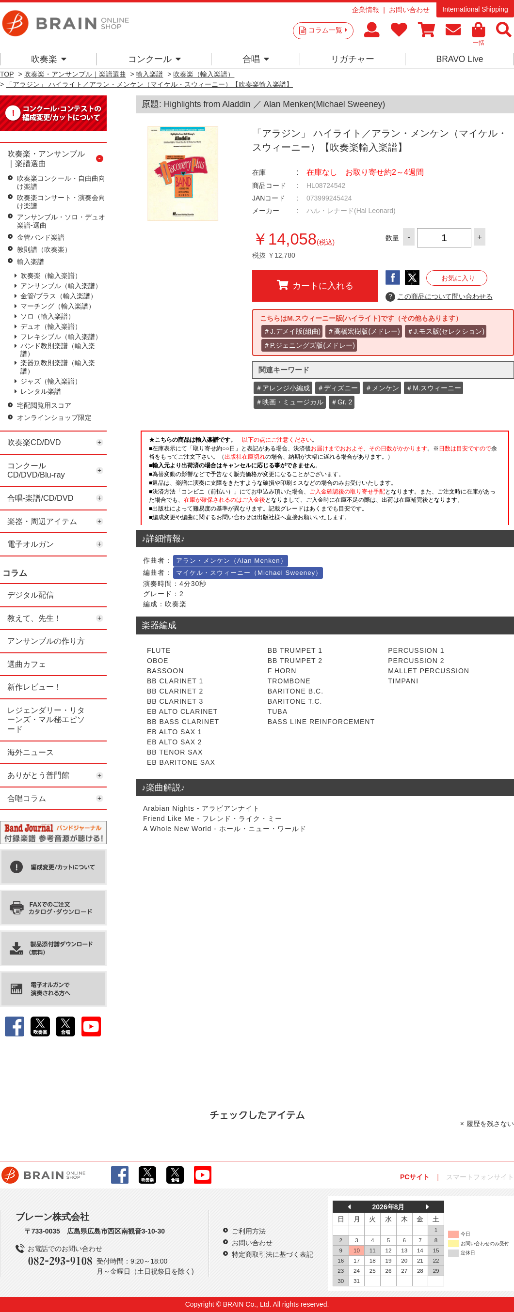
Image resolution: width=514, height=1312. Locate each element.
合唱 (255, 59)
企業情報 (365, 10)
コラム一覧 (327, 30)
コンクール (154, 59)
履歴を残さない (490, 1123)
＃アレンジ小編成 (283, 388)
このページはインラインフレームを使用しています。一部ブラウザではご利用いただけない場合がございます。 (325, 476)
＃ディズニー (337, 388)
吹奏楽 (48, 59)
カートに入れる (315, 285)
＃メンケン (382, 388)
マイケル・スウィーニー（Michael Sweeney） (249, 572)
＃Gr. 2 (341, 402)
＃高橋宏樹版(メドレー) (363, 331)
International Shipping (475, 9)
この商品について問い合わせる (439, 297)
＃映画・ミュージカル (289, 402)
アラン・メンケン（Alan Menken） (231, 560)
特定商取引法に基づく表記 (272, 1254)
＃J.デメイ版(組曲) (292, 331)
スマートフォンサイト (480, 1177)
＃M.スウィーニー (433, 388)
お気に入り (458, 278)
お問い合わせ (409, 10)
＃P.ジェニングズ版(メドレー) (309, 345)
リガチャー (352, 59)
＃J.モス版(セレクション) (445, 331)
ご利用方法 (249, 1231)
